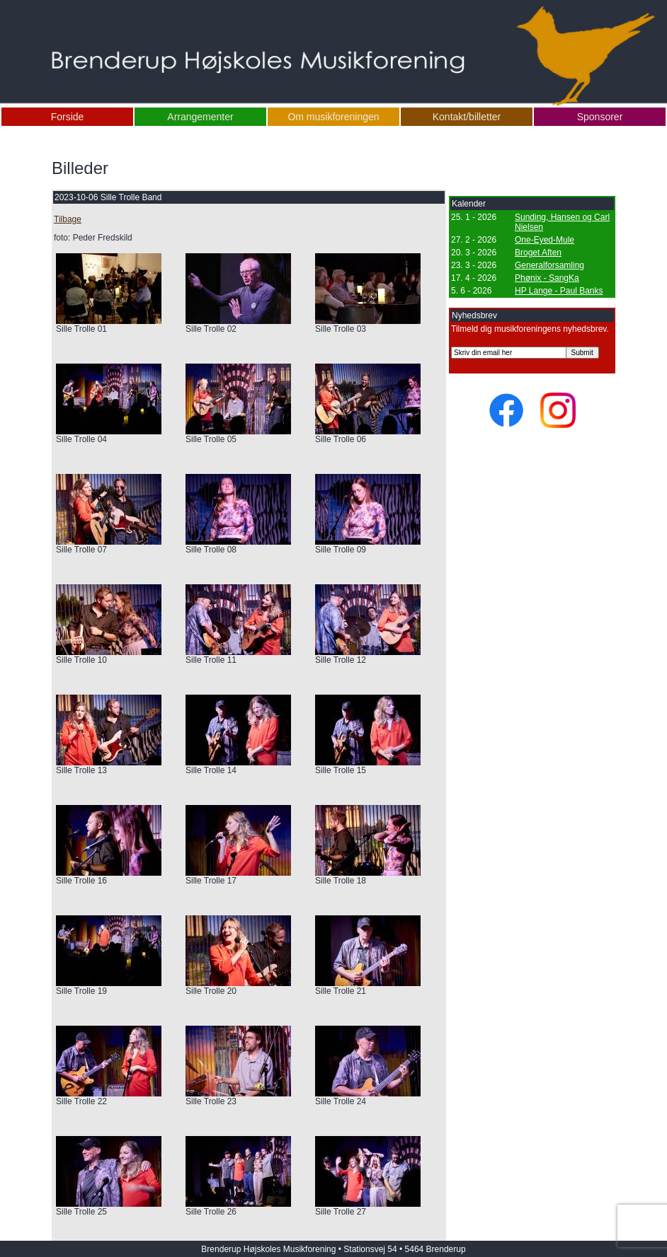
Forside (67, 116)
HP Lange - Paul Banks (559, 291)
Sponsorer (600, 116)
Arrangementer (200, 116)
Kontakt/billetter (467, 116)
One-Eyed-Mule (544, 240)
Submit (582, 353)
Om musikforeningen (333, 116)
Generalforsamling (549, 265)
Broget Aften (538, 252)
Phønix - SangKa (547, 278)
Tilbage (67, 219)
